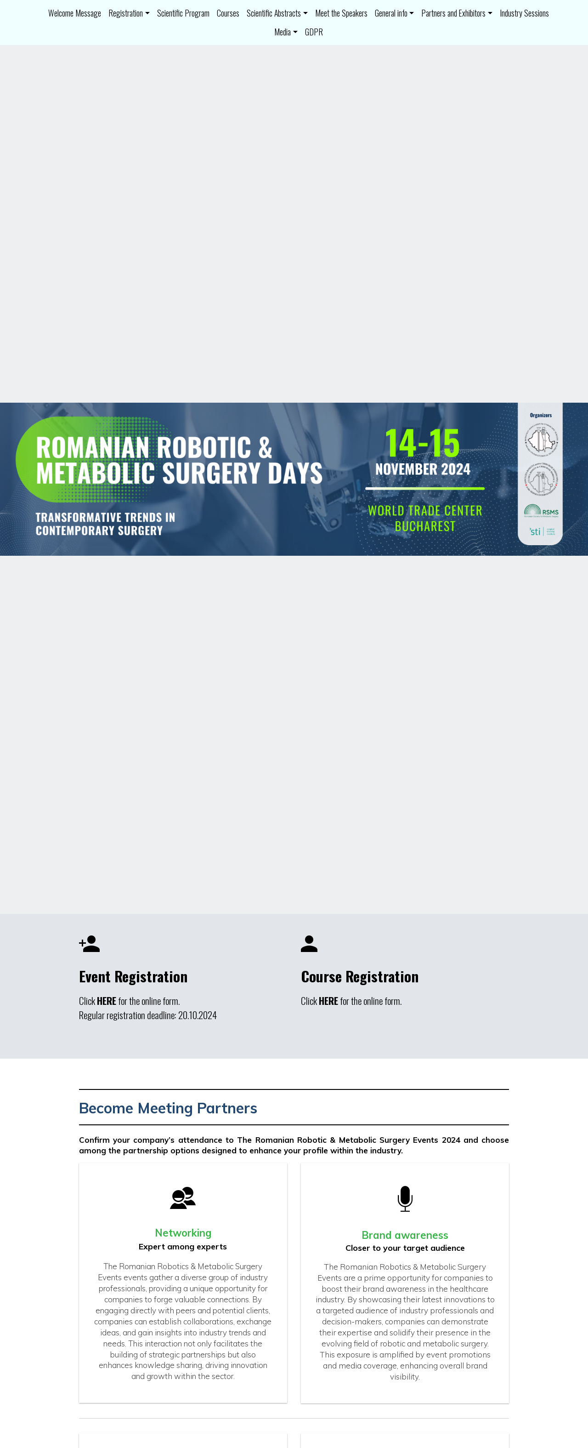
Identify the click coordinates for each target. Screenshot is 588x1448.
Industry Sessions (524, 13)
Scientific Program (183, 13)
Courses (228, 13)
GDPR (314, 32)
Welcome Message (74, 13)
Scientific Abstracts (274, 13)
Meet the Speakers (341, 13)
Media (282, 32)
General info (391, 13)
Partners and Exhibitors (453, 13)
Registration (125, 13)
